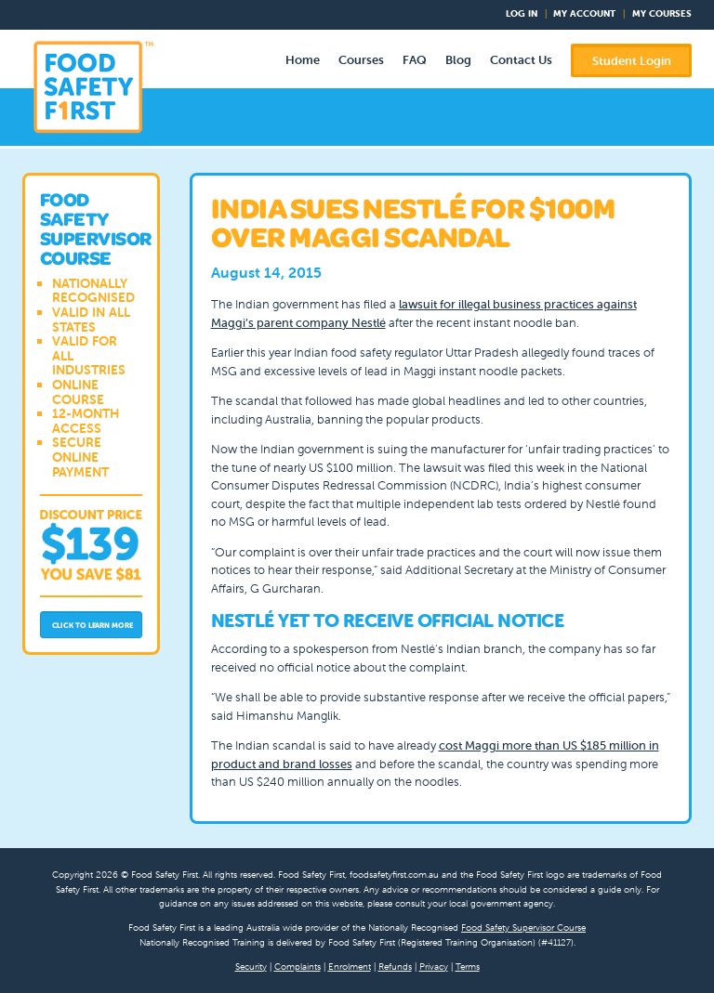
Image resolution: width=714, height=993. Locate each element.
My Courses (662, 13)
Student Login (631, 61)
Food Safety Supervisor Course (523, 927)
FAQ (415, 60)
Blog (458, 60)
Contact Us (521, 60)
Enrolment (349, 966)
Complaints (297, 966)
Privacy (433, 966)
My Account (584, 13)
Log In (521, 13)
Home (302, 60)
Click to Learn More (92, 625)
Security (251, 966)
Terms (468, 966)
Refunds (395, 966)
